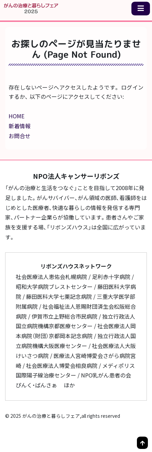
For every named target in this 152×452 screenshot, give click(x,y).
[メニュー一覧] (140, 9)
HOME (16, 116)
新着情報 (20, 126)
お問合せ (20, 136)
